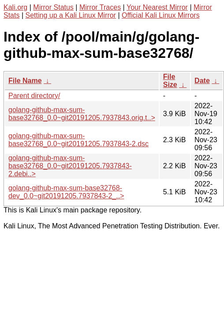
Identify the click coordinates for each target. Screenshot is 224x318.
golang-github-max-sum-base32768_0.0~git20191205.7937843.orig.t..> (81, 113)
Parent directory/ (34, 95)
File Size (170, 80)
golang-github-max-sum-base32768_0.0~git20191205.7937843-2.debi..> (70, 166)
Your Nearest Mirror (157, 7)
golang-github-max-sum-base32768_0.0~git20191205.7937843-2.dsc (78, 140)
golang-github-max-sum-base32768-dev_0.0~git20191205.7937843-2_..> (66, 192)
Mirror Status (53, 7)
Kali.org (15, 7)
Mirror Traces (100, 7)
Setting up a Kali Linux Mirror (71, 15)
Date (202, 80)
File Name (25, 80)
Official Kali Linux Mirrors (161, 15)
